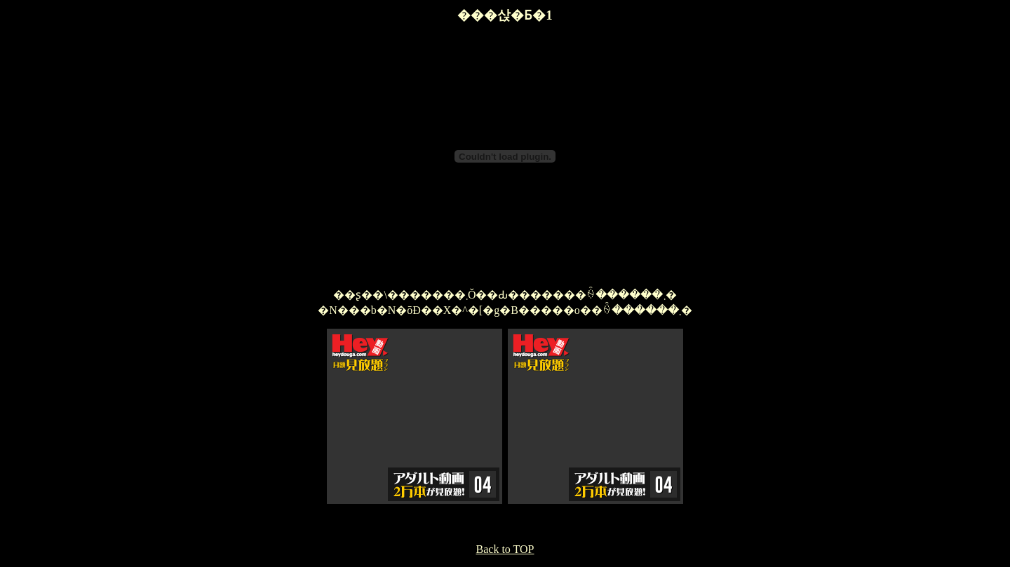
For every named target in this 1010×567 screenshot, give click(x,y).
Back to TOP (505, 549)
